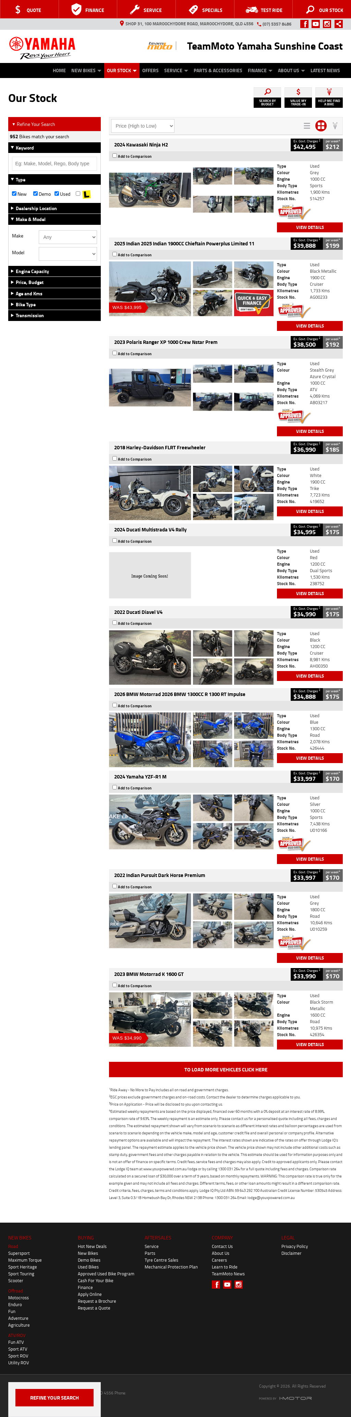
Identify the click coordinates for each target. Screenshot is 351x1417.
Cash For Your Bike (95, 1280)
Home (59, 70)
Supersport (19, 1253)
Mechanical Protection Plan (171, 1266)
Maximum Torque (25, 1260)
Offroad (15, 1290)
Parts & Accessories (218, 70)
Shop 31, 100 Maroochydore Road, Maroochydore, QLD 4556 (186, 23)
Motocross (18, 1297)
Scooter (15, 1280)
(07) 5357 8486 (277, 24)
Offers (150, 70)
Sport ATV (17, 1348)
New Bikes (86, 70)
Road (13, 1246)
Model (18, 252)
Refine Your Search (33, 124)
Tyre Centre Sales (161, 1260)
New (19, 194)
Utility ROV (18, 1362)
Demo (42, 194)
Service (176, 70)
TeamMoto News (228, 1273)
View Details (310, 227)
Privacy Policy (294, 1246)
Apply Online (90, 1294)
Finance (260, 70)
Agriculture (19, 1325)
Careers (219, 1260)
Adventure (18, 1318)
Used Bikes (88, 1266)
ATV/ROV (17, 1335)
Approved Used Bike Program (106, 1273)
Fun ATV (16, 1342)
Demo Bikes (89, 1260)
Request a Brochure (97, 1301)
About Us (291, 70)
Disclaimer (291, 1253)
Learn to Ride (225, 1266)
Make (17, 236)
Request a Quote (94, 1307)
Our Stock (122, 70)
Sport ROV (18, 1355)
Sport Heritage (22, 1266)
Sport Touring (21, 1273)
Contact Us (222, 1246)
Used (62, 194)
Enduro (15, 1304)
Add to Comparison (135, 156)
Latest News (325, 70)
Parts (150, 1253)
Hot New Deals (92, 1246)
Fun (11, 1311)
